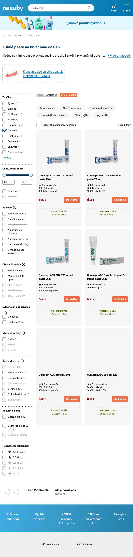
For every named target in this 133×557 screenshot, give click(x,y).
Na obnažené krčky (16, 244)
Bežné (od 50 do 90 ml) (15, 427)
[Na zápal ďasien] (4, 239)
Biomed (11, 109)
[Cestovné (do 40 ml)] (4, 417)
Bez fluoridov (13, 270)
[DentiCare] (4, 136)
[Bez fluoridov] (4, 270)
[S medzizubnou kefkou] (4, 250)
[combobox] (61, 7)
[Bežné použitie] (4, 213)
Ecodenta (12, 141)
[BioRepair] (4, 114)
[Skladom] (4, 191)
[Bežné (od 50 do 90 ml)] (4, 426)
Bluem (10, 119)
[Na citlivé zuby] (4, 219)
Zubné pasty (32, 35)
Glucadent (12, 152)
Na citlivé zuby (14, 219)
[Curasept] (4, 130)
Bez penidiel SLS (15, 372)
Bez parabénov (14, 378)
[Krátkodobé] (4, 322)
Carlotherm (13, 125)
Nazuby (6, 35)
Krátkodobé (12, 322)
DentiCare (12, 136)
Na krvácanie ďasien (12, 231)
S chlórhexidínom (15, 394)
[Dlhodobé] (4, 317)
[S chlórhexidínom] (4, 394)
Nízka (9, 339)
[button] (126, 8)
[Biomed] (4, 109)
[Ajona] (4, 103)
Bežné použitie (14, 213)
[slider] (4, 175)
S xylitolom (12, 389)
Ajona (10, 103)
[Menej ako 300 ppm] (4, 276)
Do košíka (71, 199)
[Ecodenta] (4, 141)
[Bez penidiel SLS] (4, 372)
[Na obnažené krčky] (4, 244)
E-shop (18, 35)
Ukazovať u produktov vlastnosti (56, 125)
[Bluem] (4, 119)
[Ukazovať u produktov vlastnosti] (38, 125)
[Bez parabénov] (4, 378)
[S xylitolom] (4, 389)
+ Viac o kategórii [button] (119, 55)
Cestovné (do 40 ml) (13, 418)
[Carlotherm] (4, 125)
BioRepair (12, 114)
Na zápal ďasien (15, 239)
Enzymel (11, 147)
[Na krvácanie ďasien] (4, 230)
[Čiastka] (8, 182)
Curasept (10, 130)
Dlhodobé (11, 317)
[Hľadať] (89, 8)
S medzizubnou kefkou (13, 251)
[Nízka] (4, 339)
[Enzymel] (4, 147)
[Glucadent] (4, 152)
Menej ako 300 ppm (13, 277)
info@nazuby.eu (65, 489)
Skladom (11, 191)
